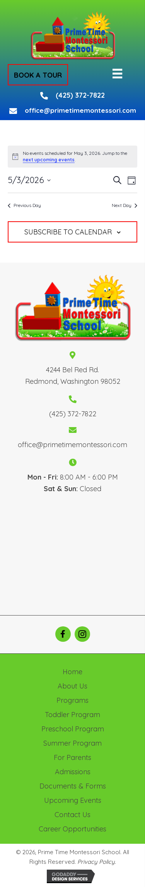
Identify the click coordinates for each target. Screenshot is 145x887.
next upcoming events (49, 160)
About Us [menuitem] (72, 686)
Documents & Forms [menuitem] (72, 786)
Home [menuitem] (72, 671)
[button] (38, 74)
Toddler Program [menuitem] (72, 714)
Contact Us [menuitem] (72, 814)
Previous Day (24, 205)
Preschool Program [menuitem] (72, 729)
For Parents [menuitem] (72, 757)
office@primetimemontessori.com (80, 110)
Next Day (124, 205)
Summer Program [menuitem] (72, 743)
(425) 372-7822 (80, 95)
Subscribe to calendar (68, 232)
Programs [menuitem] (72, 700)
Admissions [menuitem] (72, 771)
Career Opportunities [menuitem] (72, 829)
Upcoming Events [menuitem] (72, 800)
